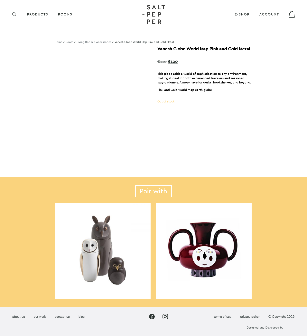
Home (58, 42)
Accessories (103, 42)
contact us (62, 317)
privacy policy (250, 317)
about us (18, 317)
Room (69, 42)
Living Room (85, 42)
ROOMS (65, 14)
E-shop (242, 14)
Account (269, 14)
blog (82, 317)
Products (37, 14)
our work (40, 317)
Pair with (153, 191)
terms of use (222, 317)
